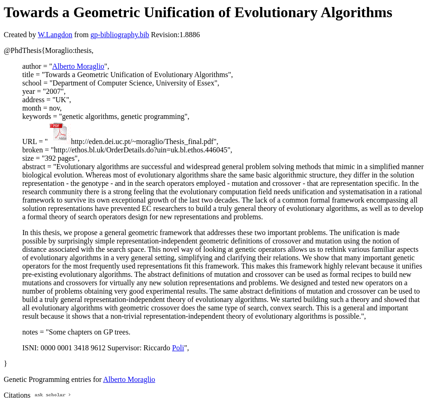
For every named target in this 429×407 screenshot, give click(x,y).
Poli (178, 348)
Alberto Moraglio (78, 66)
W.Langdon (55, 35)
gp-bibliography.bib (119, 35)
